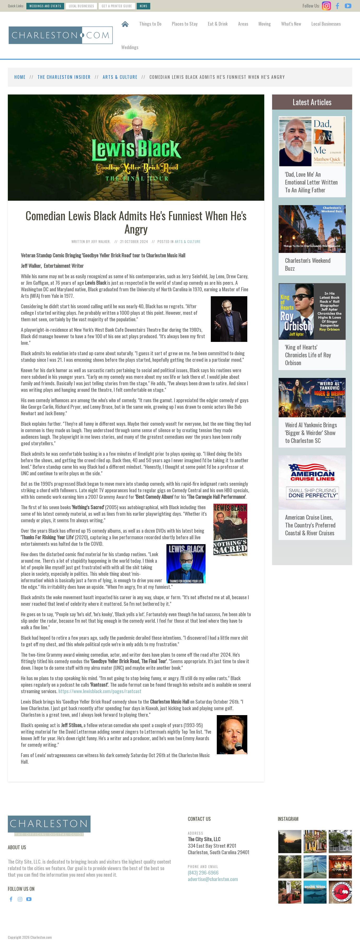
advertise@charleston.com (213, 879)
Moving (265, 23)
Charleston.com (41, 937)
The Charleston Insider (64, 77)
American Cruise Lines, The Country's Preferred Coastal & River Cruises (310, 525)
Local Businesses (81, 6)
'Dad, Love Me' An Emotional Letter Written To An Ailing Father (311, 182)
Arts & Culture (120, 77)
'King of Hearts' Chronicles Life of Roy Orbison (308, 354)
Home (20, 77)
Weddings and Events (45, 6)
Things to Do (150, 23)
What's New (291, 23)
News (143, 6)
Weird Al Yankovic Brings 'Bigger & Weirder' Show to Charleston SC (311, 432)
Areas (243, 23)
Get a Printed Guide (117, 6)
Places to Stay (184, 23)
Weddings (129, 47)
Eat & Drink (218, 23)
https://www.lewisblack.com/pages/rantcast (99, 691)
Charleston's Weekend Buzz (308, 264)
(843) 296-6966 (203, 872)
